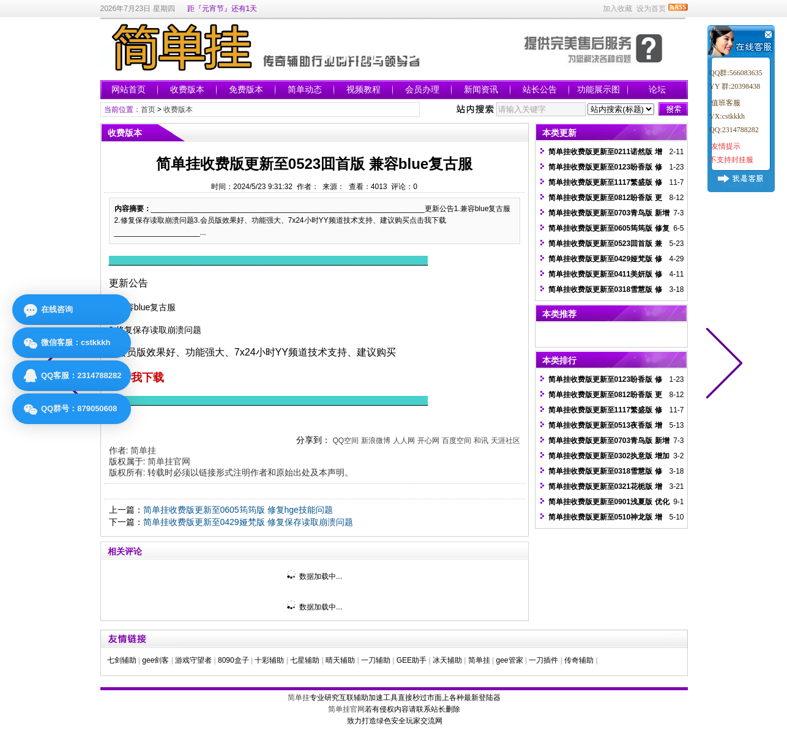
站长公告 (540, 89)
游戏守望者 (193, 660)
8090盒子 (233, 660)
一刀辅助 (375, 660)
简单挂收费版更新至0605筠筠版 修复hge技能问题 (238, 510)
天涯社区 (505, 440)
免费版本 (246, 89)
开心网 (428, 440)
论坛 (657, 89)
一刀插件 (543, 660)
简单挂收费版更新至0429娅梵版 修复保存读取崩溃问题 (248, 522)
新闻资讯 (481, 89)
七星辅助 (304, 660)
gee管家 (509, 660)
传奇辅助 (579, 660)
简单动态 (305, 89)
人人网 (404, 440)
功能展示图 (598, 89)
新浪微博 (375, 440)
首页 (148, 109)
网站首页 (128, 89)
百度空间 (456, 440)
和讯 (481, 440)
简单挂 (143, 450)
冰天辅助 (447, 660)
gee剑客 (155, 660)
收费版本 (187, 89)
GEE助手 (412, 660)
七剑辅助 (121, 660)
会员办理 (422, 89)
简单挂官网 (168, 461)
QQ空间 (345, 440)
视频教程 (363, 89)
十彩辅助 (269, 660)
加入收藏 (617, 8)
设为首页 (651, 8)
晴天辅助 (340, 660)
